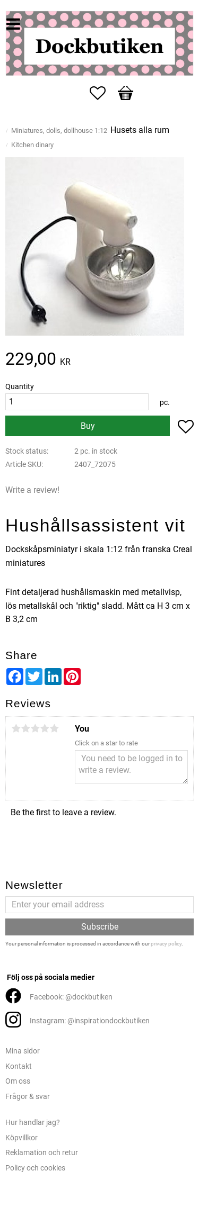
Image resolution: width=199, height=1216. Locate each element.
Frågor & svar (27, 1096)
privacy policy (166, 944)
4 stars (44, 728)
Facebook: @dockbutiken (71, 997)
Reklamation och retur (41, 1152)
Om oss (17, 1081)
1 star (16, 728)
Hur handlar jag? (32, 1122)
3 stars (35, 728)
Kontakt (18, 1066)
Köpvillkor (21, 1137)
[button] (103, 93)
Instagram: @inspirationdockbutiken (90, 1020)
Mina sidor (22, 1051)
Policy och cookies (35, 1168)
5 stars (54, 728)
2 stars (25, 728)
